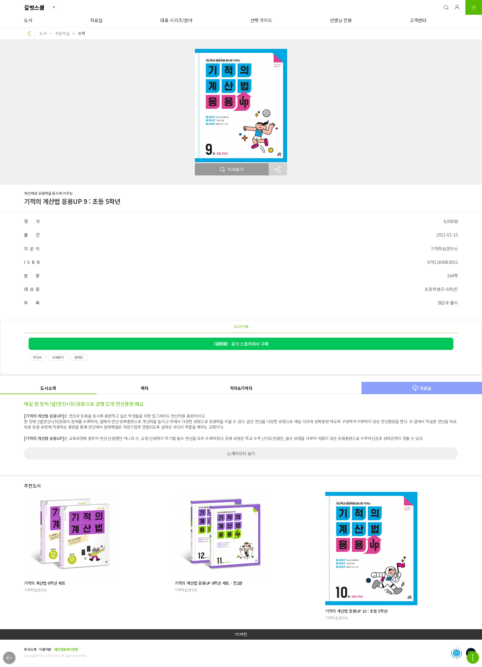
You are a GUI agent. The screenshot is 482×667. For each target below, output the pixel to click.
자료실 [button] (421, 388)
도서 (28, 20)
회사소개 (30, 649)
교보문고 (58, 357)
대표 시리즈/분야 (176, 20)
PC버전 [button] (241, 634)
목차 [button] (144, 388)
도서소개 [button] (48, 388)
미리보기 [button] (231, 169)
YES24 (37, 357)
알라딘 (78, 357)
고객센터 (417, 20)
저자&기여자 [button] (241, 388)
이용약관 (45, 649)
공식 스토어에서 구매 (241, 344)
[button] (446, 7)
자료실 (96, 20)
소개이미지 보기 (241, 453)
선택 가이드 (261, 20)
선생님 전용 (341, 20)
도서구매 (241, 326)
